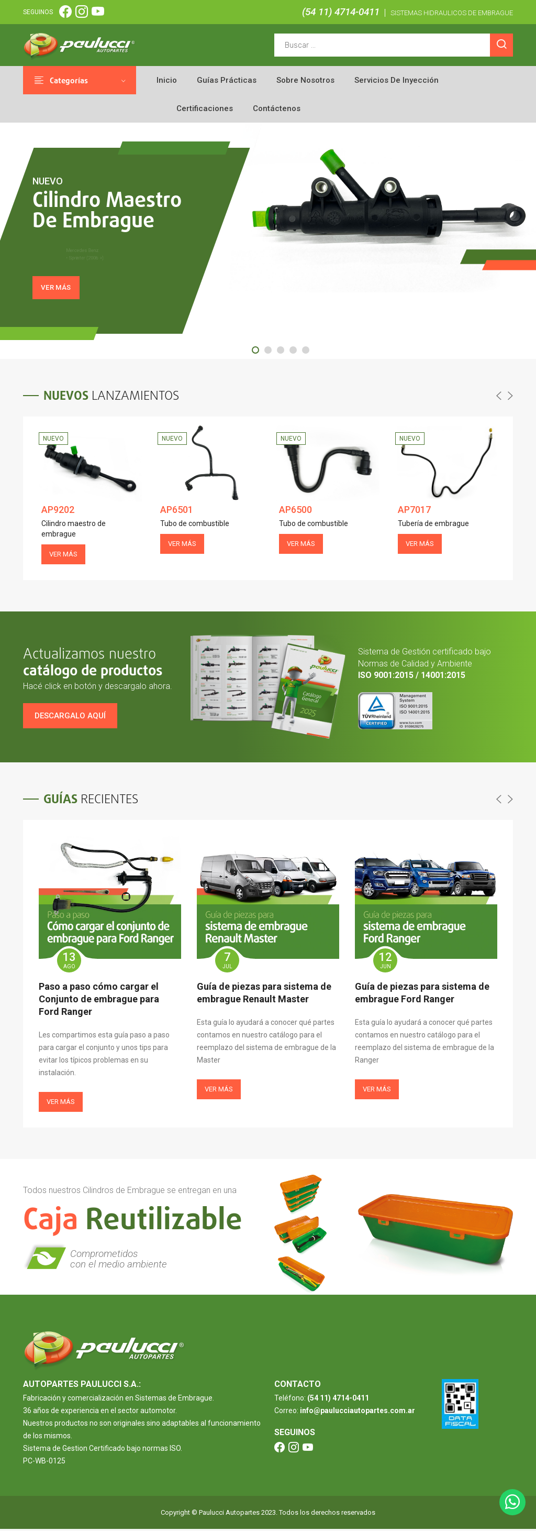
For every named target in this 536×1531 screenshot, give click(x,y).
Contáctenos (276, 108)
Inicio (167, 80)
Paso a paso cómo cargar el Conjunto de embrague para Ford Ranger (99, 1001)
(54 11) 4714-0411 (340, 12)
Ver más (61, 1104)
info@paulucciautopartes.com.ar (357, 1412)
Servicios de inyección (396, 80)
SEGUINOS (38, 12)
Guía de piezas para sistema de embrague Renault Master (264, 995)
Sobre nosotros (305, 80)
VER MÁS (60, 294)
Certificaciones (204, 108)
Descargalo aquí (70, 718)
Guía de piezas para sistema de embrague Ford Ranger (422, 995)
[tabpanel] (268, 241)
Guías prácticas (226, 80)
